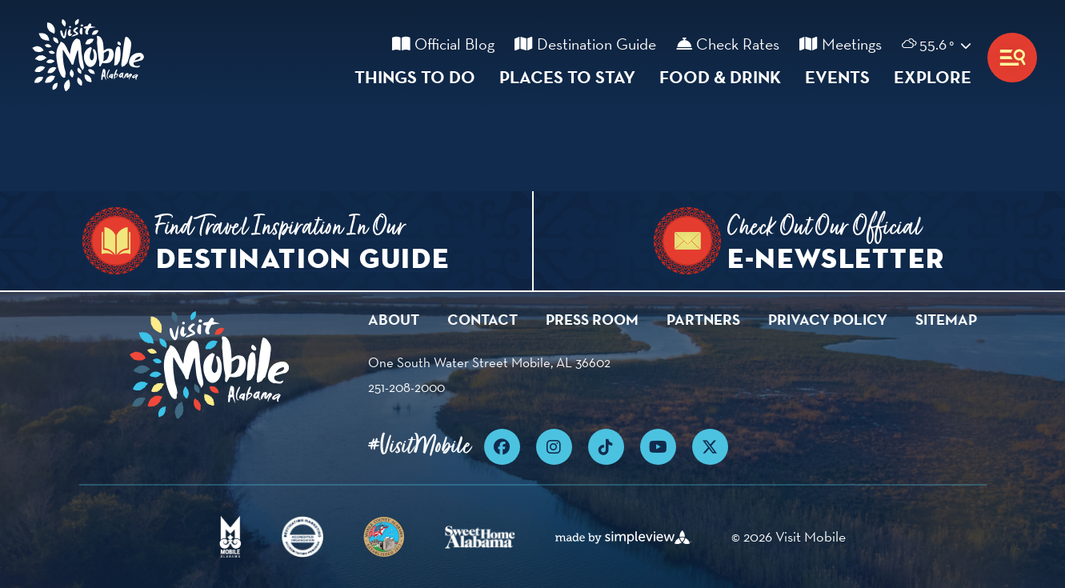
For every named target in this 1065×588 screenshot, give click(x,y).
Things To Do (414, 77)
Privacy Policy (827, 319)
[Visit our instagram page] (554, 447)
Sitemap (946, 319)
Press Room (592, 319)
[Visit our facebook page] (502, 447)
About (393, 319)
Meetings (840, 44)
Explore (932, 77)
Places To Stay (567, 77)
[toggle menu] (1012, 57)
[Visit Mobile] (91, 57)
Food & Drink (720, 77)
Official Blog (443, 44)
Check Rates (727, 44)
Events (837, 77)
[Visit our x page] (710, 447)
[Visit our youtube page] (658, 447)
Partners (703, 319)
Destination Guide (585, 44)
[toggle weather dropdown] (926, 44)
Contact (482, 319)
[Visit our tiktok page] (606, 447)
